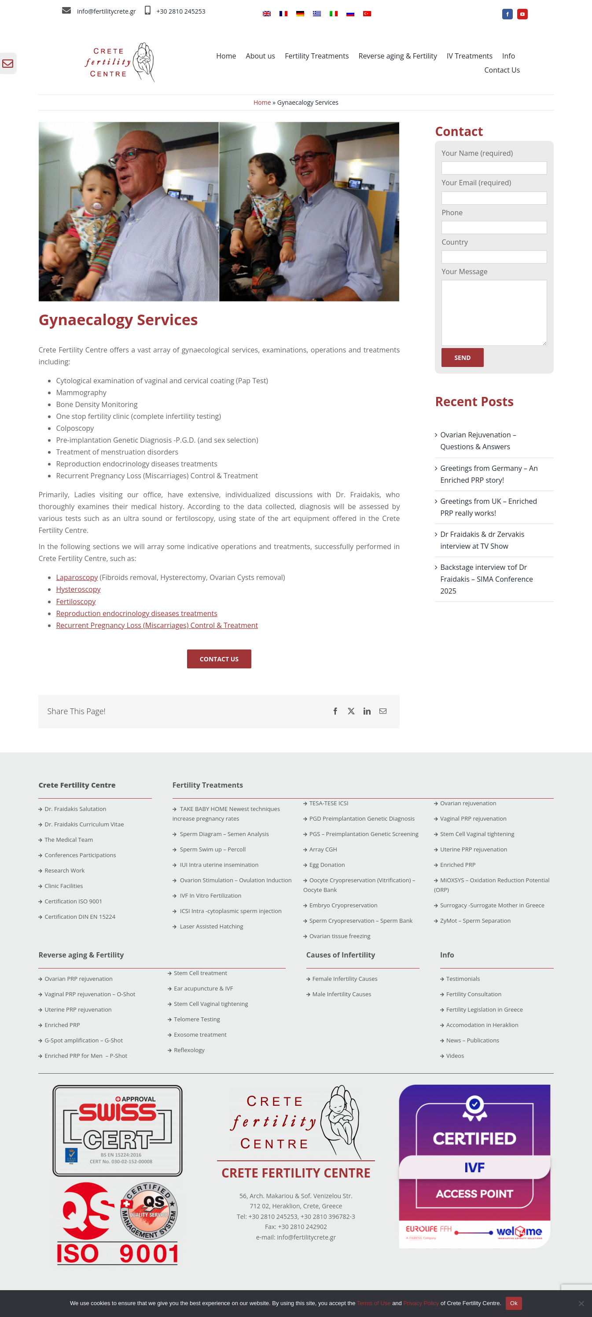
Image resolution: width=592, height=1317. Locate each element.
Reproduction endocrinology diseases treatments (136, 613)
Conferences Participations (80, 855)
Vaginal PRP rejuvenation (470, 818)
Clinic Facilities (63, 886)
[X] (351, 711)
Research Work (64, 870)
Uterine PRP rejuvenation (470, 849)
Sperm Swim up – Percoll (209, 849)
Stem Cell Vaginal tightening (474, 834)
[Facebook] (335, 711)
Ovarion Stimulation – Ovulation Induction (232, 880)
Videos (452, 1056)
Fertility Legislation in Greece (481, 1009)
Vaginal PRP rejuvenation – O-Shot (86, 994)
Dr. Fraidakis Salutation (72, 809)
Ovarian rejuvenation (465, 803)
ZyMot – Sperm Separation (472, 920)
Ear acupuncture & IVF (200, 988)
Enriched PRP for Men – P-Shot (82, 1056)
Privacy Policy (421, 1303)
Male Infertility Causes (338, 994)
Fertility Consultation (470, 994)
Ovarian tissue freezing (337, 936)
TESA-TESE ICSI (326, 803)
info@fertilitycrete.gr (106, 11)
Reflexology (186, 1050)
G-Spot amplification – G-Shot (80, 1040)
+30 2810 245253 (180, 11)
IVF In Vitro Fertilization (207, 895)
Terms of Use (374, 1303)
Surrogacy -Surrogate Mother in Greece (489, 905)
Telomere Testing (194, 1019)
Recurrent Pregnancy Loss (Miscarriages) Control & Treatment (157, 625)
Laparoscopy (77, 577)
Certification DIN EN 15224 (79, 917)
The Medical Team (68, 840)
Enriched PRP (454, 865)
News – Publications (469, 1040)
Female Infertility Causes (342, 979)
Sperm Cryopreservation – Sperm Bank (358, 920)
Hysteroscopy (78, 589)
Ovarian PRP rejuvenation (75, 979)
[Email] (383, 711)
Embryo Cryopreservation (340, 905)
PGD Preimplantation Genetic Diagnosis (359, 818)
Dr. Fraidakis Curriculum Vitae (84, 824)
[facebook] (507, 14)
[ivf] (475, 1088)
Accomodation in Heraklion (479, 1025)
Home (262, 102)
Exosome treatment (197, 1034)
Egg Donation (324, 865)
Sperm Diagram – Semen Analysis (221, 834)
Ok (514, 1303)
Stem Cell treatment (197, 973)
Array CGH (320, 849)
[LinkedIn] (367, 711)
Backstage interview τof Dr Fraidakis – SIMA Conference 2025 (486, 579)
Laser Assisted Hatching (208, 926)
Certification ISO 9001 (73, 901)
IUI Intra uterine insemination (216, 865)
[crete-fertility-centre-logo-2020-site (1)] (120, 46)
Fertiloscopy (76, 601)
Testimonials (460, 979)
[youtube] (522, 14)
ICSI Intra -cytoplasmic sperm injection (227, 911)
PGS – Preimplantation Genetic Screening (361, 834)
